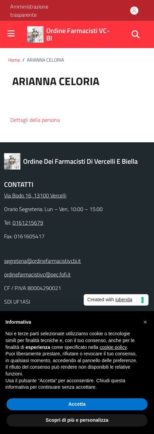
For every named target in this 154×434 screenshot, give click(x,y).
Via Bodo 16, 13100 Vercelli (35, 195)
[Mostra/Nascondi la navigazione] (11, 33)
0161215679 (28, 223)
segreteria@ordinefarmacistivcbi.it (42, 261)
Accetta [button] (77, 404)
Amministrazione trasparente (29, 10)
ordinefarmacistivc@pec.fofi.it (37, 274)
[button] (41, 120)
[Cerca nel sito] (135, 34)
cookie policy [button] (113, 347)
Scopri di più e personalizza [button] (77, 420)
